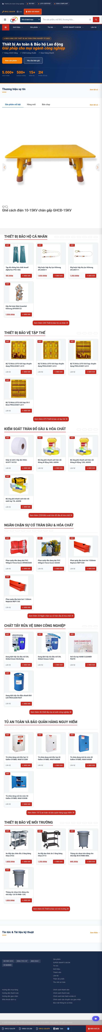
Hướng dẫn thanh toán (10, 993)
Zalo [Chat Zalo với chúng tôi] (19, 12)
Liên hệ (55, 976)
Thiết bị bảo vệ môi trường (28, 822)
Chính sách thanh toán (61, 993)
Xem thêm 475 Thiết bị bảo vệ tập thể (51, 419)
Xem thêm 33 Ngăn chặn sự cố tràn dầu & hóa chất (51, 616)
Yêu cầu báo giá (33, 60)
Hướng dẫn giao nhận (10, 996)
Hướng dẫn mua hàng (10, 990)
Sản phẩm (57, 959)
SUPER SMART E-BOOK (61, 963)
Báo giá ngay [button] (32, 12)
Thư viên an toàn (59, 982)
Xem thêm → (95, 933)
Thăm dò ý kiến (58, 979)
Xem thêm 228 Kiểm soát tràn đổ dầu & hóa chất (51, 515)
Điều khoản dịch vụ (9, 999)
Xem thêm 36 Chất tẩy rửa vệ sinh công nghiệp (51, 712)
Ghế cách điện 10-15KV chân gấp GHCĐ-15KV (36, 210)
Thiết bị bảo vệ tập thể (24, 333)
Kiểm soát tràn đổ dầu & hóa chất (35, 429)
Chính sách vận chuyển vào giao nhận (67, 999)
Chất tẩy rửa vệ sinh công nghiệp (34, 626)
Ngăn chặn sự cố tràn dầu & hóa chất (39, 525)
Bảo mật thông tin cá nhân (63, 1003)
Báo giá (26, 276)
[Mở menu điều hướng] (5, 20)
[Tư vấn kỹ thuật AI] (95, 1018)
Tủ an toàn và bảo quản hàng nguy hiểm (40, 722)
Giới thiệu (56, 969)
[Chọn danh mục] (30, 19)
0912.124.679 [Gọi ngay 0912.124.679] (8, 12)
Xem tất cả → (95, 90)
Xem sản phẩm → (12, 60)
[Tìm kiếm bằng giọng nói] (90, 19)
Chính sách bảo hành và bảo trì (64, 996)
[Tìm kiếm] (96, 19)
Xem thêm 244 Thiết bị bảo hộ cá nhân (51, 323)
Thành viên (57, 972)
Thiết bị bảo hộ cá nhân (25, 236)
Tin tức (55, 966)
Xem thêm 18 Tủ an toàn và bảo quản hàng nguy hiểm (51, 813)
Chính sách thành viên (61, 990)
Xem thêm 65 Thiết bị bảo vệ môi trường (51, 909)
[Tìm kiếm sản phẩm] (64, 19)
